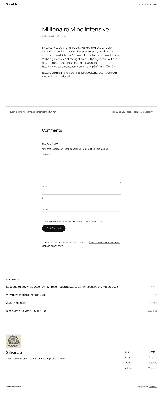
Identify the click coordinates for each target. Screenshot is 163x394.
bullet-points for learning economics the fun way (33, 111)
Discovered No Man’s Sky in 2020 (26, 310)
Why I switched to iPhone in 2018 (26, 294)
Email (44, 198)
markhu (53, 36)
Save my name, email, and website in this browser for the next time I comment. (74, 221)
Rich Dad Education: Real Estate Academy (132, 111)
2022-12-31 (153, 303)
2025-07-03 (152, 295)
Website (45, 210)
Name (45, 186)
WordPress (153, 386)
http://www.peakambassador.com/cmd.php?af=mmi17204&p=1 (80, 66)
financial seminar (70, 72)
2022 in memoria (16, 302)
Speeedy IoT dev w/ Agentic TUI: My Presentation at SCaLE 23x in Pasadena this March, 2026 (62, 286)
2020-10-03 (152, 311)
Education (62, 36)
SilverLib (11, 4)
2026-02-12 (152, 286)
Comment (46, 154)
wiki (155, 4)
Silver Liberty (144, 4)
